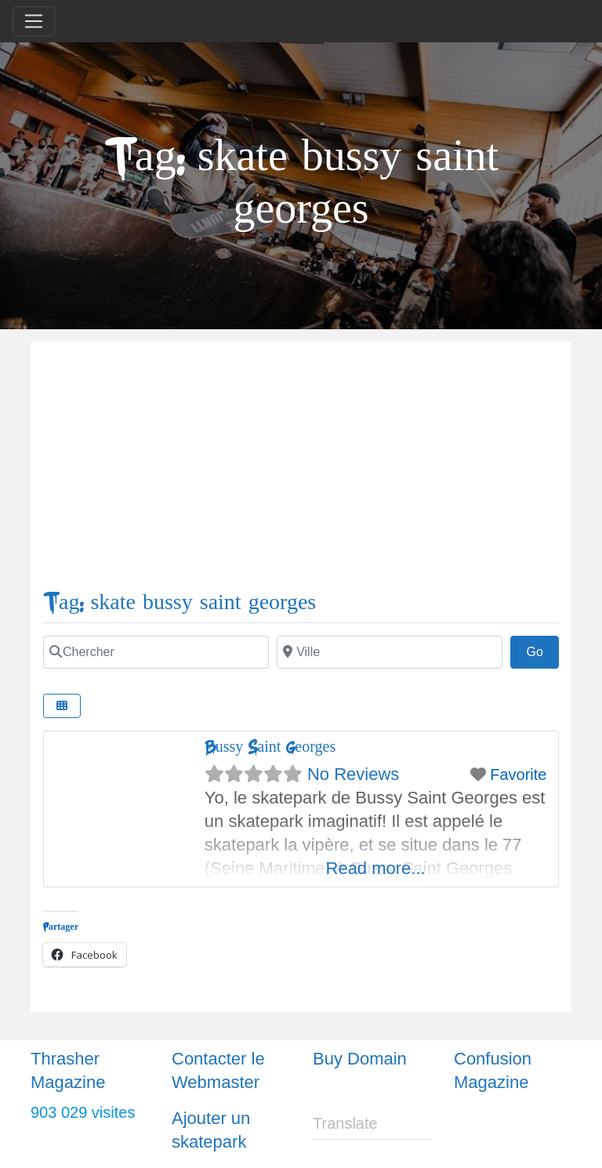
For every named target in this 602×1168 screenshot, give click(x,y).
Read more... (376, 868)
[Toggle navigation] (34, 21)
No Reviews (353, 774)
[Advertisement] (301, 472)
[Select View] (62, 706)
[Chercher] (156, 652)
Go (542, 649)
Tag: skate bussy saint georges (179, 602)
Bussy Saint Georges (270, 746)
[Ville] (389, 652)
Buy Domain (360, 1058)
